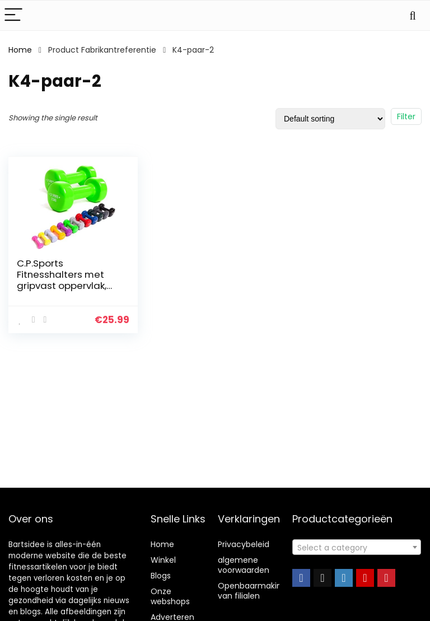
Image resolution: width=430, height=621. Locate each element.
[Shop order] (330, 118)
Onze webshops (170, 596)
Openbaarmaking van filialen (252, 590)
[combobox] (357, 547)
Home (20, 49)
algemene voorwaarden (243, 565)
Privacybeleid (243, 544)
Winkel (163, 560)
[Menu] (13, 15)
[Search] (412, 15)
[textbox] (357, 547)
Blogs (161, 575)
